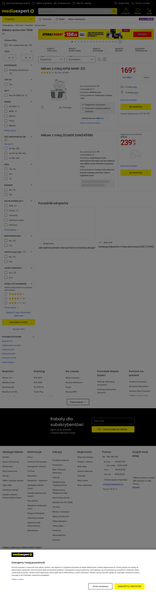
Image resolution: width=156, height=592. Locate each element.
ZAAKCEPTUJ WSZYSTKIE (129, 586)
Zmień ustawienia (100, 586)
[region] (78, 571)
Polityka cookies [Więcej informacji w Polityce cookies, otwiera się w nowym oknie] (17, 579)
